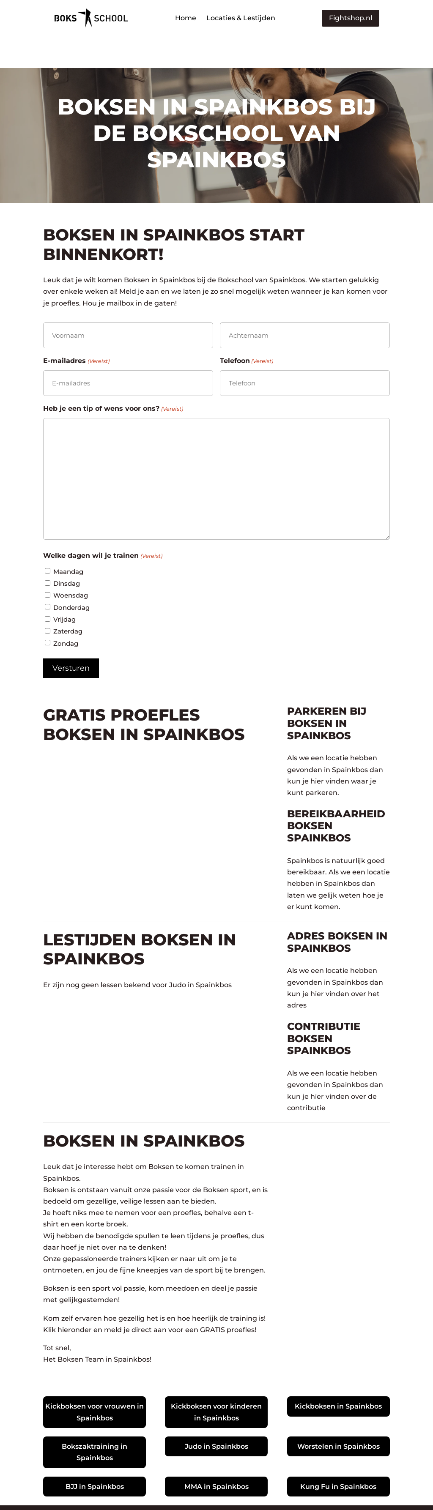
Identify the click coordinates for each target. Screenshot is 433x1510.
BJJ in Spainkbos (95, 1455)
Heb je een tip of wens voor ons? (113, 376)
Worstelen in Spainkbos (338, 1415)
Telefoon (246, 329)
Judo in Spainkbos (216, 1415)
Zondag (65, 611)
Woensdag (70, 564)
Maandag (68, 539)
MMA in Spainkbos (216, 1455)
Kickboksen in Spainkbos (338, 1375)
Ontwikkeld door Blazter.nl (168, 1492)
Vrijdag (64, 588)
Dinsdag (66, 552)
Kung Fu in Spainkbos (338, 1455)
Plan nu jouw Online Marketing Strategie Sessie (302, 1492)
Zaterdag (67, 599)
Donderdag (71, 575)
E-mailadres (76, 329)
